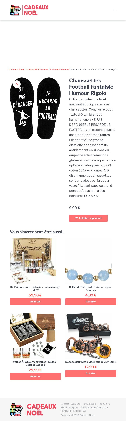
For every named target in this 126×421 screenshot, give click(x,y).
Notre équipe (89, 404)
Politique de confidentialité (94, 407)
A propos (75, 404)
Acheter (35, 301)
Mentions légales (70, 407)
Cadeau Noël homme (37, 69)
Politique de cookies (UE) (73, 410)
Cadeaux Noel (16, 69)
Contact (65, 404)
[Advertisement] (63, 43)
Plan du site (104, 404)
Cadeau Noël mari (59, 69)
